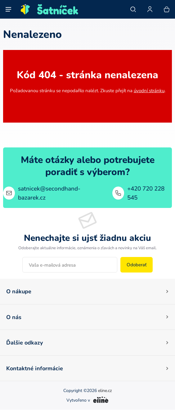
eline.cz (105, 390)
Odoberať (136, 264)
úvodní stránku (149, 90)
